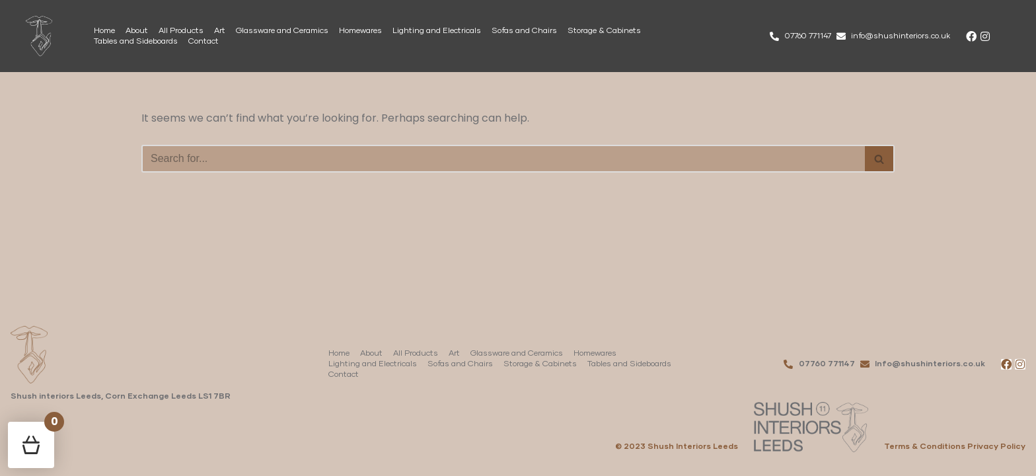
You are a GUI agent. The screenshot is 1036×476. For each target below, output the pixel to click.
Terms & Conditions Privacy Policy (954, 447)
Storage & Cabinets (604, 31)
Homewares (360, 31)
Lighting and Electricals (436, 31)
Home (104, 31)
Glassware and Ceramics (282, 31)
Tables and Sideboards (136, 42)
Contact (203, 42)
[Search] (503, 159)
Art (219, 31)
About (137, 31)
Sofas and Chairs (524, 31)
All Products (181, 31)
